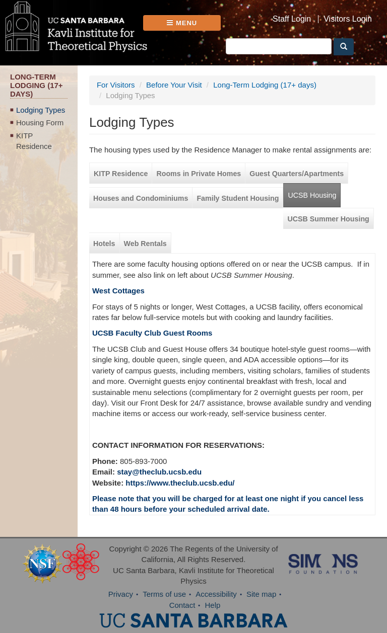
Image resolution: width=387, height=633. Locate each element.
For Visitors (116, 85)
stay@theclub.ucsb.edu (159, 471)
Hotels (104, 244)
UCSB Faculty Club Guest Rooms (152, 333)
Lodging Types (40, 110)
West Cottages (118, 290)
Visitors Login (348, 19)
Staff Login (292, 19)
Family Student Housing (238, 198)
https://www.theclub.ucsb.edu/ (179, 483)
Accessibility (216, 594)
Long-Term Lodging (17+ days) (264, 85)
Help (213, 605)
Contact (182, 605)
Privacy (120, 594)
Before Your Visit (174, 85)
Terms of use (164, 594)
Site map (261, 594)
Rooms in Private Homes (198, 174)
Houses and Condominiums (140, 198)
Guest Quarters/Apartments (296, 174)
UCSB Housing (312, 195)
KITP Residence (34, 140)
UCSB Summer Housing (328, 219)
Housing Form (39, 122)
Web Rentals (145, 244)
